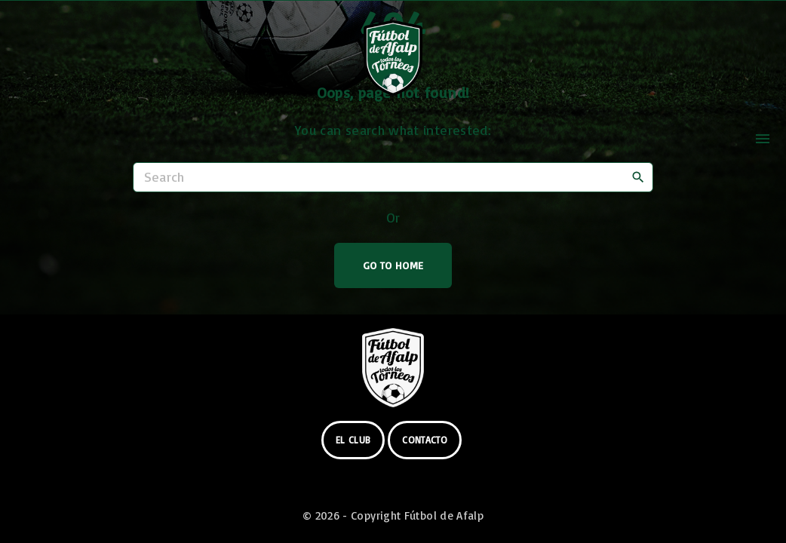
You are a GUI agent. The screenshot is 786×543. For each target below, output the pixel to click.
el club (353, 440)
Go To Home (393, 265)
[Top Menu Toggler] (762, 138)
